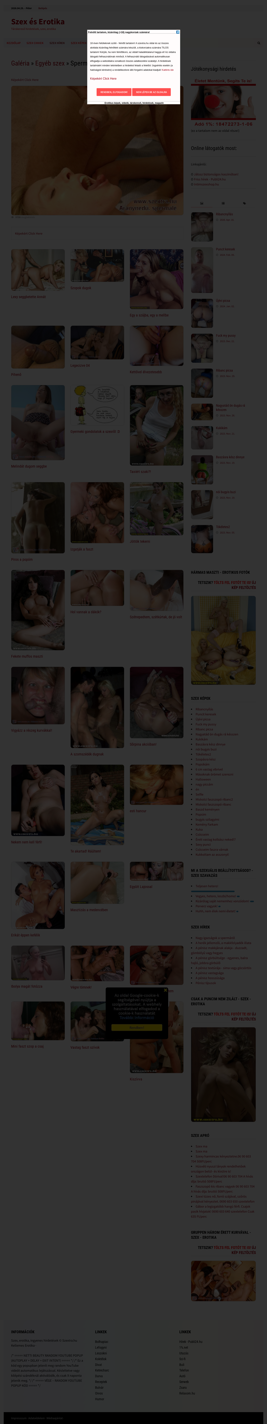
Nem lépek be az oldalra (151, 92)
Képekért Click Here (103, 78)
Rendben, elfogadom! (114, 92)
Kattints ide (168, 69)
